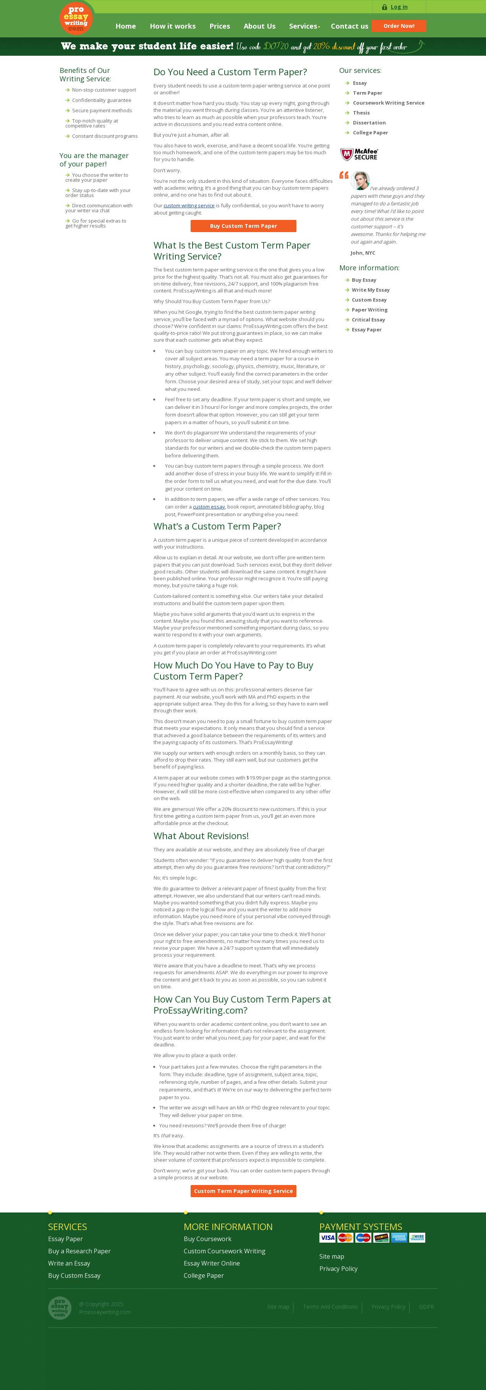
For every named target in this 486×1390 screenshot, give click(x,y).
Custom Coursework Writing (225, 1251)
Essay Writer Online (212, 1263)
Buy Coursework (208, 1239)
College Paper (204, 1275)
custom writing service (189, 205)
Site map (331, 1256)
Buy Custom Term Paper (243, 225)
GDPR (426, 1306)
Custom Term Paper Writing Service (243, 1191)
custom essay (209, 506)
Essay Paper (65, 1239)
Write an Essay (69, 1263)
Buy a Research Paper (79, 1251)
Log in (399, 6)
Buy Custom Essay (74, 1275)
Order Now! (399, 25)
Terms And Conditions (330, 1306)
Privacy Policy (338, 1268)
